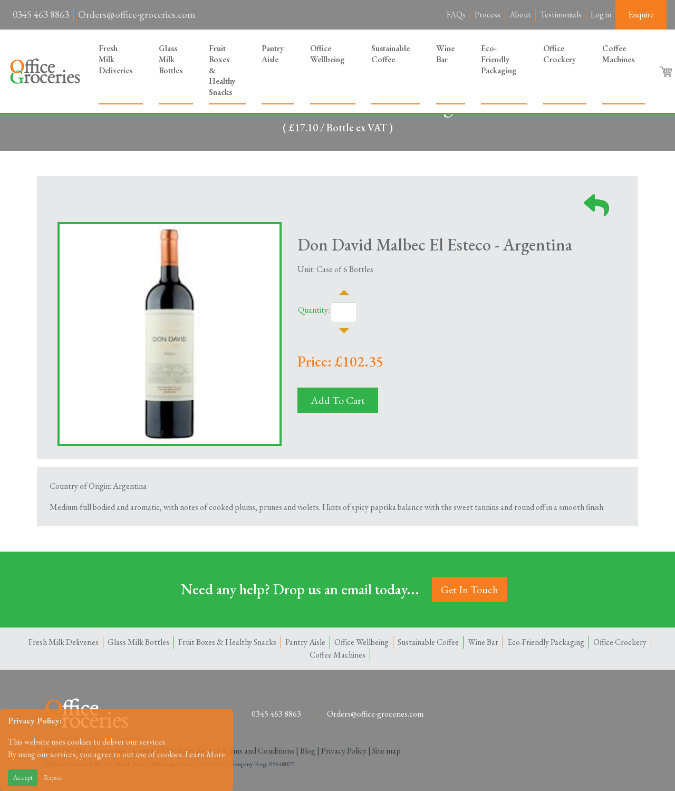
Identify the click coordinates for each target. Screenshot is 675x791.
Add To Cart (338, 400)
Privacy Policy (344, 750)
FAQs (456, 14)
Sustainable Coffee (390, 54)
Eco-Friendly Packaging (499, 59)
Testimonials (561, 14)
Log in (601, 14)
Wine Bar (445, 54)
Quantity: (314, 309)
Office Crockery (559, 54)
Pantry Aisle (273, 54)
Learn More (205, 754)
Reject (53, 777)
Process (487, 14)
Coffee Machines (618, 54)
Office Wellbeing (327, 54)
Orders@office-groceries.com (136, 14)
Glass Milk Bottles (170, 59)
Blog (307, 750)
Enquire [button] (641, 14)
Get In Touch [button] (469, 589)
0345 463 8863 (41, 14)
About (520, 14)
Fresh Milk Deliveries (115, 59)
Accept (23, 777)
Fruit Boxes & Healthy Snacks (222, 70)
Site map (386, 750)
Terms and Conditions (257, 750)
